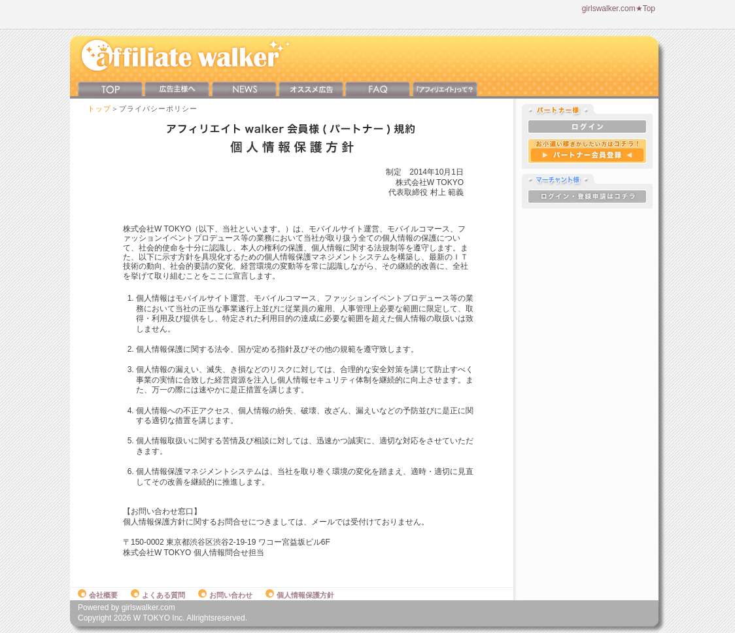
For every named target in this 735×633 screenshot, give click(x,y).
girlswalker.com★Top (618, 8)
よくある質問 (158, 595)
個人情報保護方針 (299, 595)
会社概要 (98, 595)
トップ (99, 108)
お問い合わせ (225, 595)
